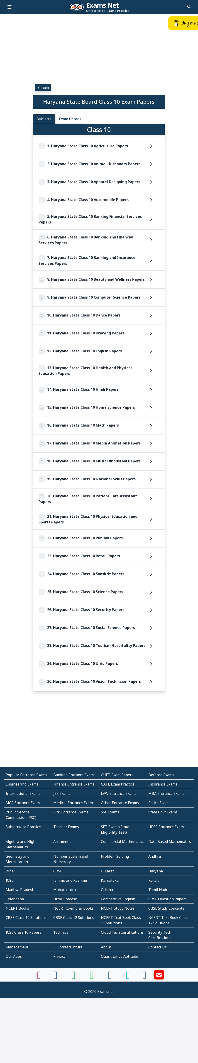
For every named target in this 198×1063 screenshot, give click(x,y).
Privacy (59, 956)
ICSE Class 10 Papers (23, 932)
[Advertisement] (99, 49)
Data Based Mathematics (169, 841)
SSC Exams (110, 812)
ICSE (9, 880)
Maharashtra (64, 889)
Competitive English (118, 898)
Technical (61, 932)
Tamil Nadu (158, 889)
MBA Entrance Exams (166, 793)
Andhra (154, 856)
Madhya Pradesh (20, 889)
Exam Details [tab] (70, 118)
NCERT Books (17, 908)
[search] (189, 6)
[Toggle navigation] (9, 7)
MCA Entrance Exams (24, 802)
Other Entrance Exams (120, 802)
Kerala (153, 880)
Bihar (10, 871)
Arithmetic (62, 841)
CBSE (57, 871)
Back (43, 88)
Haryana (155, 871)
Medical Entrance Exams (74, 802)
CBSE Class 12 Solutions (73, 917)
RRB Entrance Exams (70, 812)
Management (17, 947)
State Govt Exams (163, 812)
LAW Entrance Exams (118, 793)
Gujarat (107, 871)
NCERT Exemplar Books (73, 908)
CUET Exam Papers (117, 774)
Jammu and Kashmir (70, 880)
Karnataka (110, 880)
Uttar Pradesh (65, 898)
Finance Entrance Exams (73, 784)
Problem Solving (115, 856)
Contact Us (157, 947)
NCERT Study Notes (117, 908)
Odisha (107, 889)
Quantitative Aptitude (119, 956)
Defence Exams (161, 774)
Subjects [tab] (44, 118)
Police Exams (159, 802)
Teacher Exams (66, 826)
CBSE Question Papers (167, 898)
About (106, 947)
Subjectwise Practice (23, 826)
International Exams (23, 793)
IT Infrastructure (68, 947)
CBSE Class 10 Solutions (26, 917)
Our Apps (14, 956)
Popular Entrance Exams (26, 774)
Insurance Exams (162, 784)
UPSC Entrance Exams (167, 826)
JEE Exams (61, 793)
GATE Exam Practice (117, 784)
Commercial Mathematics (122, 841)
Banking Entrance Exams (74, 774)
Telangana (15, 898)
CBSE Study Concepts (166, 908)
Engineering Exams (22, 784)
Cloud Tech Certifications (122, 932)
